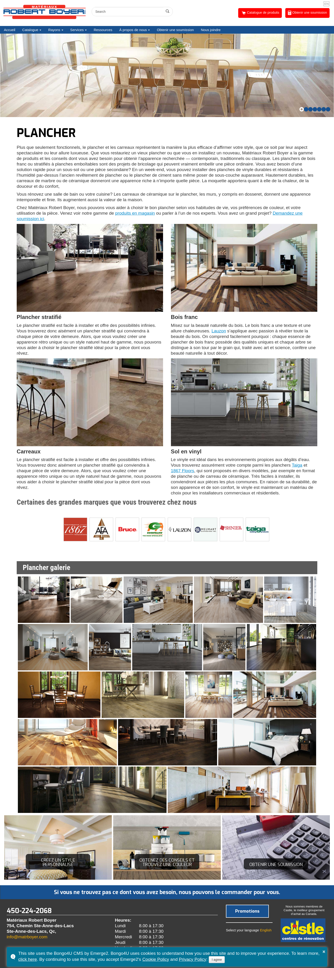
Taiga (297, 465)
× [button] (324, 951)
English (266, 930)
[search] (128, 11)
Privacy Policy (192, 959)
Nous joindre (211, 30)
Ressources (103, 30)
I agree (217, 960)
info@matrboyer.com (27, 936)
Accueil (9, 30)
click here (27, 959)
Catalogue (30, 30)
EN (326, 4)
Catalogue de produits (260, 13)
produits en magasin (135, 213)
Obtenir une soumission (307, 13)
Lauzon (219, 330)
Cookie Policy (155, 959)
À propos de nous (133, 30)
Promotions (247, 911)
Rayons (54, 30)
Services (77, 30)
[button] (301, 109)
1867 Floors (182, 470)
